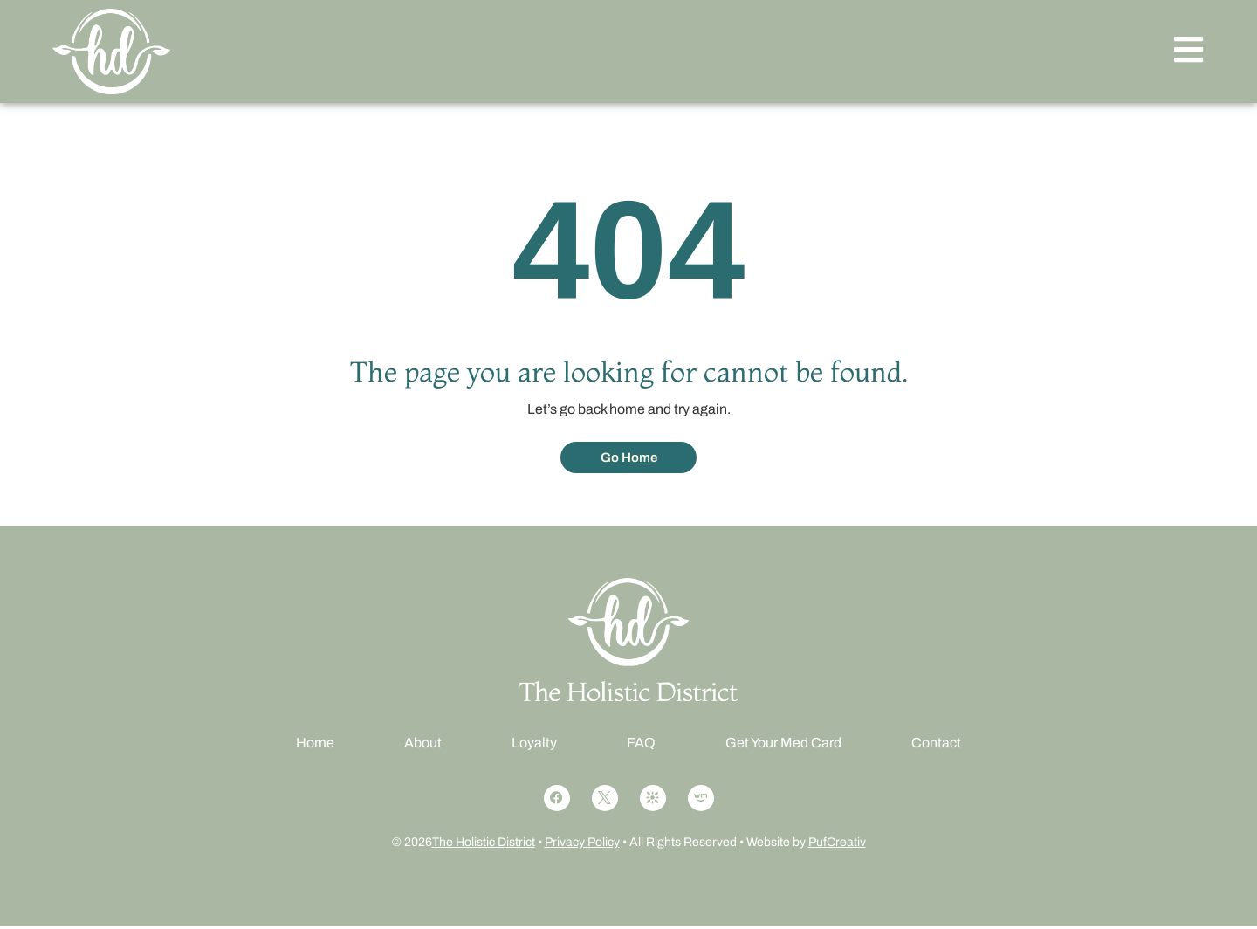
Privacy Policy (582, 845)
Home (315, 746)
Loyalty (534, 746)
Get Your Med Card (783, 746)
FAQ (641, 746)
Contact (936, 746)
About (423, 746)
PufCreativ (837, 845)
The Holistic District (483, 845)
